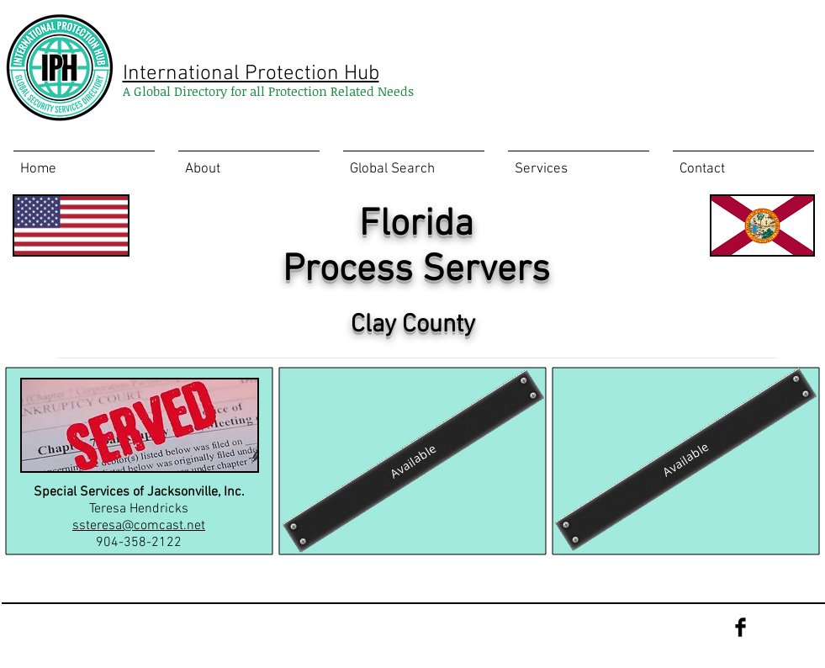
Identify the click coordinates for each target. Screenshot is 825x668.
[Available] (412, 460)
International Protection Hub (251, 74)
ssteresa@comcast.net (138, 525)
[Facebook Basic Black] (740, 627)
